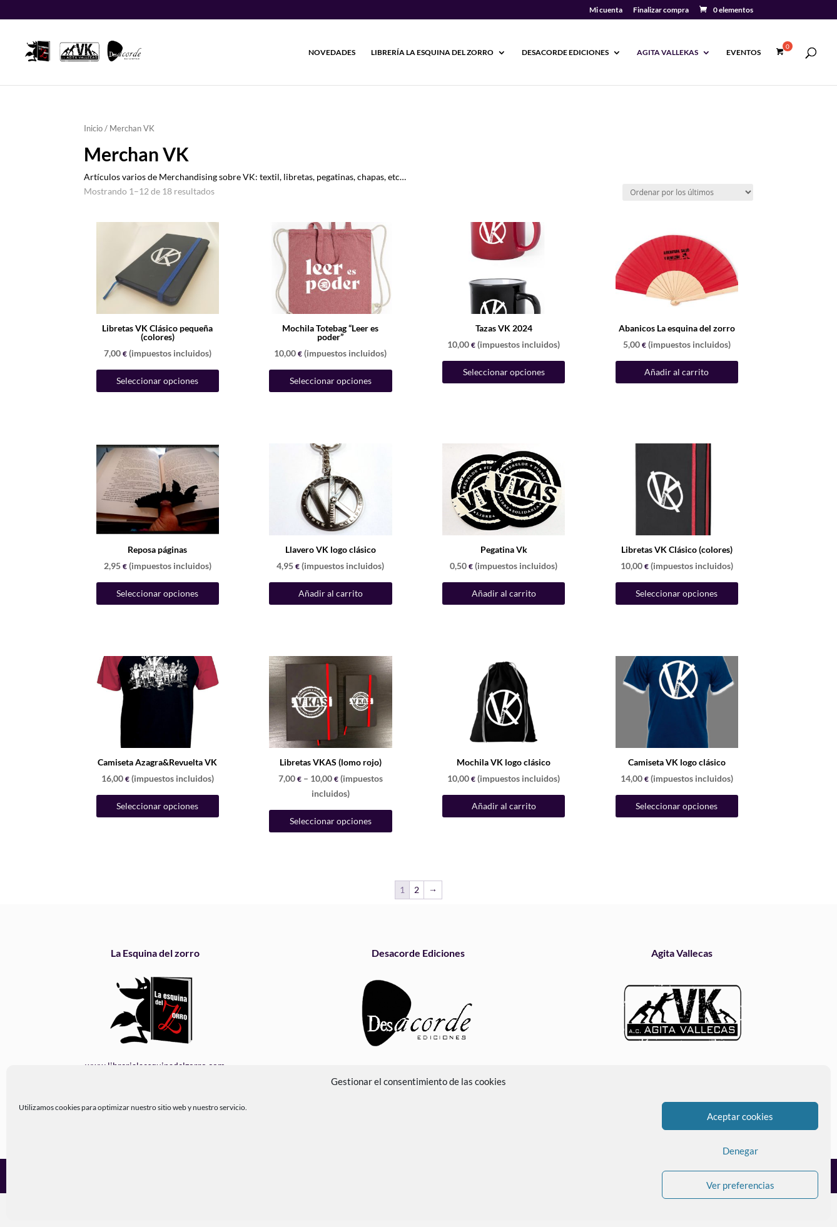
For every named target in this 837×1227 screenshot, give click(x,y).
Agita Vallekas (667, 52)
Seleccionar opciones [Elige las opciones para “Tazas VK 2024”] (504, 371)
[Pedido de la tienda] (687, 192)
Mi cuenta (605, 10)
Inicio (93, 128)
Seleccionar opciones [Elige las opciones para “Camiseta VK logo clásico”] (677, 805)
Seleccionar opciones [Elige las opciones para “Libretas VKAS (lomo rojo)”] (331, 820)
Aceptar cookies (740, 1116)
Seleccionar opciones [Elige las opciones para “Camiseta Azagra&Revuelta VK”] (157, 805)
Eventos (743, 52)
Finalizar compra (661, 10)
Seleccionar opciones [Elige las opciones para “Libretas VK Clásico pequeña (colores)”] (157, 380)
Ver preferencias (740, 1185)
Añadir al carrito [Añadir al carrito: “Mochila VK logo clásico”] (504, 805)
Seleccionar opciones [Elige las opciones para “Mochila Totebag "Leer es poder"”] (331, 380)
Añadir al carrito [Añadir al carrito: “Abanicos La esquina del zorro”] (676, 371)
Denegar (740, 1150)
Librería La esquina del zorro (432, 52)
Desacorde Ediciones (565, 52)
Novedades (331, 52)
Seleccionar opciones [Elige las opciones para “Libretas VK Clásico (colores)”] (677, 593)
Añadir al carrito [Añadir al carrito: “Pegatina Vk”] (504, 593)
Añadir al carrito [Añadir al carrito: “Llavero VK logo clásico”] (330, 593)
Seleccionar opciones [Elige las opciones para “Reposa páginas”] (157, 593)
